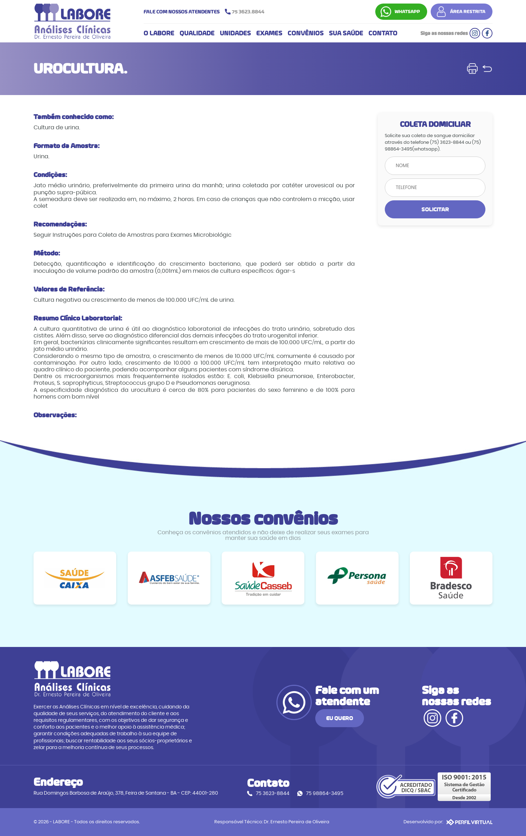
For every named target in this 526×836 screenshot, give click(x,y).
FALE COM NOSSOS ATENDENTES (206, 11)
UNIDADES (235, 33)
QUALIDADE (197, 33)
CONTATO (383, 33)
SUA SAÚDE (346, 33)
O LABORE (159, 33)
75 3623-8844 (272, 793)
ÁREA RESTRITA (467, 11)
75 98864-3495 (324, 793)
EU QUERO (339, 718)
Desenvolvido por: (448, 822)
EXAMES (269, 33)
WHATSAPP (407, 11)
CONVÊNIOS (306, 33)
